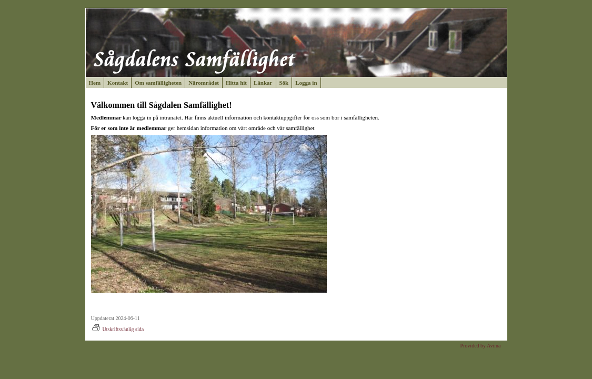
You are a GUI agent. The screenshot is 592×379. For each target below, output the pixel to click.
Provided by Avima (480, 345)
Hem (95, 82)
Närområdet (203, 82)
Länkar (263, 82)
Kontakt (117, 82)
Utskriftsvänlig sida (117, 329)
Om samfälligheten (158, 82)
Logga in (306, 82)
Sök (284, 82)
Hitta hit (236, 82)
